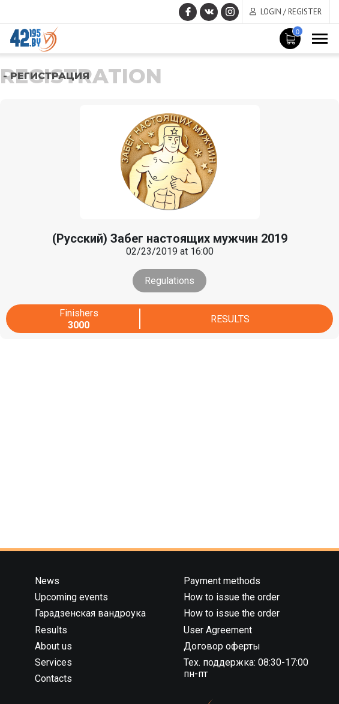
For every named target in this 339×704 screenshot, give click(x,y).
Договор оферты (222, 646)
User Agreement (218, 630)
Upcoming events (71, 597)
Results (230, 319)
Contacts (53, 678)
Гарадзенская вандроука (90, 613)
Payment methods (222, 581)
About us (53, 646)
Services (53, 662)
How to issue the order (232, 597)
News (47, 581)
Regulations (169, 280)
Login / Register (291, 12)
